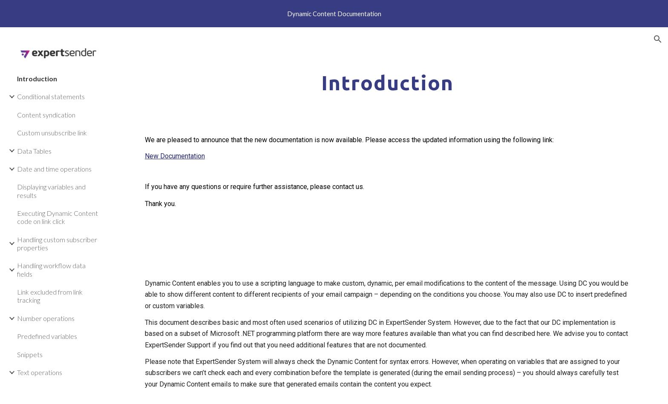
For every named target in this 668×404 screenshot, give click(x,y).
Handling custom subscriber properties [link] (57, 243)
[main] (387, 80)
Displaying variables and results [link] (51, 191)
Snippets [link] (30, 354)
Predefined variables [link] (47, 336)
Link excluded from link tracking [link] (50, 296)
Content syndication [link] (46, 115)
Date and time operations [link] (54, 169)
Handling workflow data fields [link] (51, 269)
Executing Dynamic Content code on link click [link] (57, 217)
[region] (334, 13)
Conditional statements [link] (51, 96)
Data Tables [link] (34, 151)
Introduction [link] (37, 78)
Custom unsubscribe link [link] (52, 133)
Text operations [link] (39, 372)
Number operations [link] (46, 318)
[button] (658, 39)
